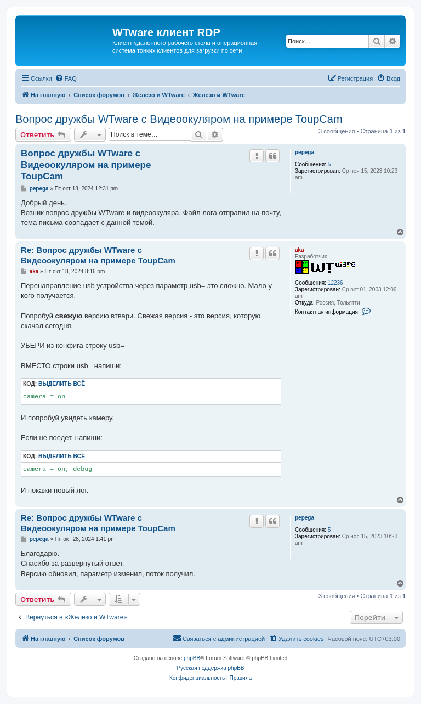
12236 (335, 283)
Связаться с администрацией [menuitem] (219, 638)
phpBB (192, 658)
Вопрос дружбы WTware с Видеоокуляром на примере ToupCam (179, 119)
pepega (304, 152)
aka (299, 250)
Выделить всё (61, 384)
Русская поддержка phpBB (210, 668)
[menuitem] (66, 78)
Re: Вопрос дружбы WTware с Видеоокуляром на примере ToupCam (98, 255)
